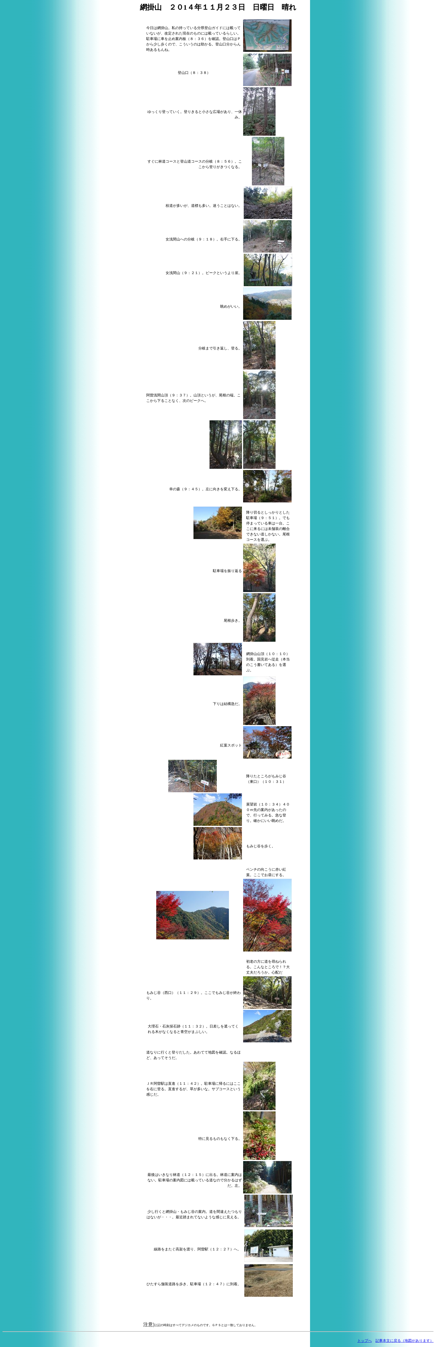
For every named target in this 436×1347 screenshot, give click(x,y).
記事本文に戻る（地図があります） (404, 1341)
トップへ (364, 1341)
